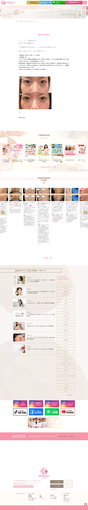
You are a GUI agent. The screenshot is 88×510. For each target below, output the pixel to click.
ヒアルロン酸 (66, 345)
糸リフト (66, 381)
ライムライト (66, 354)
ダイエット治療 (66, 339)
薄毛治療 (66, 414)
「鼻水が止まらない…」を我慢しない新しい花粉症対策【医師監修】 (41, 329)
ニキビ (66, 369)
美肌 (66, 417)
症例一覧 (47, 276)
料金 (65, 497)
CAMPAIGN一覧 (48, 175)
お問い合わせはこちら (23, 486)
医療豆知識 (66, 357)
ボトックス (66, 408)
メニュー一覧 (31, 493)
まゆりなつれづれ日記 (65, 390)
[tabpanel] (44, 159)
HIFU (66, 327)
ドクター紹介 (66, 493)
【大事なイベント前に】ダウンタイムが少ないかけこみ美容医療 (40, 375)
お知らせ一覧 (66, 499)
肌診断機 (66, 366)
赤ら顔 (66, 375)
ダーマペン (66, 336)
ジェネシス (66, 372)
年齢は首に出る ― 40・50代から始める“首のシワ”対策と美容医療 (40, 352)
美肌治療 (30, 496)
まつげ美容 (66, 411)
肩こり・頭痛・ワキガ (33, 498)
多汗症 (66, 315)
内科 (40, 495)
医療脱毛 (66, 318)
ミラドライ (66, 399)
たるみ (66, 405)
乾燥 (66, 393)
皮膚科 (41, 496)
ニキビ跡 (66, 333)
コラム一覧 (66, 501)
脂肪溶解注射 (66, 351)
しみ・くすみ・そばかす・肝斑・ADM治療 (66, 402)
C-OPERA (66, 378)
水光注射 (66, 342)
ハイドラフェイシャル (65, 384)
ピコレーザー (66, 360)
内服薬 (66, 330)
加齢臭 (66, 348)
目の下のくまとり (32, 40)
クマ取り (66, 387)
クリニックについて (21, 493)
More (69, 421)
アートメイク (66, 363)
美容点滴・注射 (66, 321)
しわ (66, 324)
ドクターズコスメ (65, 312)
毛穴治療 (66, 396)
